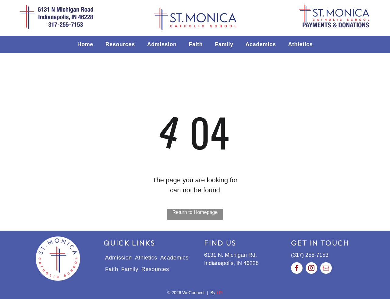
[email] (326, 268)
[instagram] (311, 268)
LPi (220, 292)
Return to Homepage (195, 212)
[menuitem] (85, 44)
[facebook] (297, 268)
